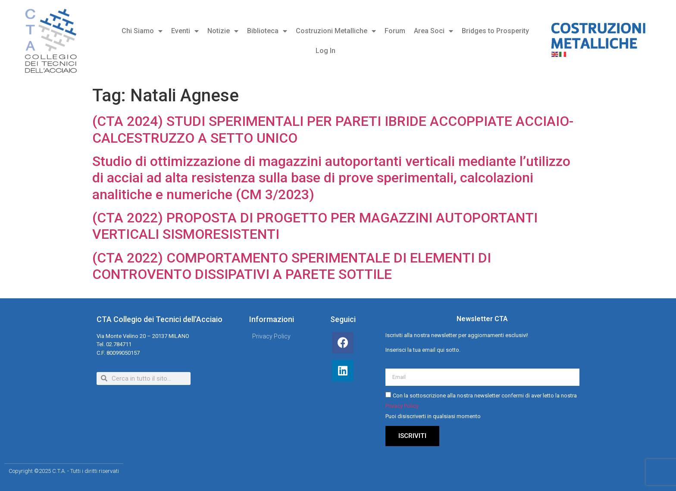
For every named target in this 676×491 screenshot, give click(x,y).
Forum (395, 31)
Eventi (185, 31)
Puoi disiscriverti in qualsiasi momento (433, 416)
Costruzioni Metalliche (336, 31)
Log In (325, 51)
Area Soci (433, 31)
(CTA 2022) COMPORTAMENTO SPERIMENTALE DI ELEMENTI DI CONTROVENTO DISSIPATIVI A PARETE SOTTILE (291, 266)
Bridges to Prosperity (495, 31)
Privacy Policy (402, 406)
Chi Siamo (142, 31)
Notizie (222, 31)
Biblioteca (267, 31)
